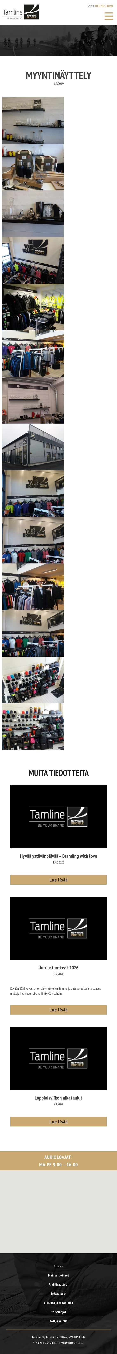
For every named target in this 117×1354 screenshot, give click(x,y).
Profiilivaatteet (59, 1284)
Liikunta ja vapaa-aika (58, 1303)
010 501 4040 (104, 6)
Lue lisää (59, 880)
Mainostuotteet (58, 1275)
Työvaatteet (58, 1293)
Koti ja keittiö (58, 1321)
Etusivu (58, 1266)
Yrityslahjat (58, 1312)
